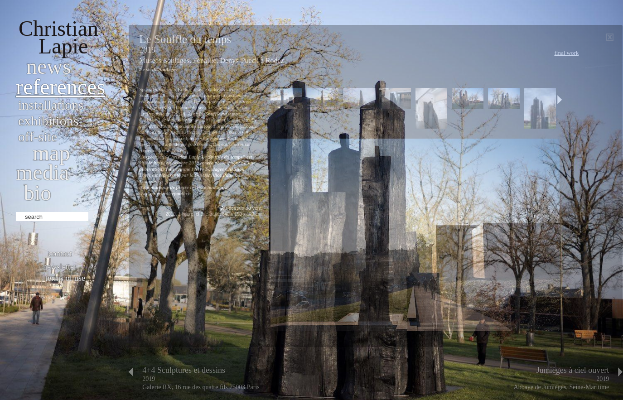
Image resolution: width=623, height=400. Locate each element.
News (48, 66)
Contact (60, 253)
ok (96, 215)
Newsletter (60, 266)
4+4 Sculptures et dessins (183, 370)
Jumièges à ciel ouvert (572, 370)
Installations (51, 104)
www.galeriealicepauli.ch (165, 193)
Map (51, 153)
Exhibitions (48, 120)
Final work (566, 52)
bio (37, 193)
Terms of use (65, 278)
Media (42, 172)
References (60, 87)
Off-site (37, 136)
